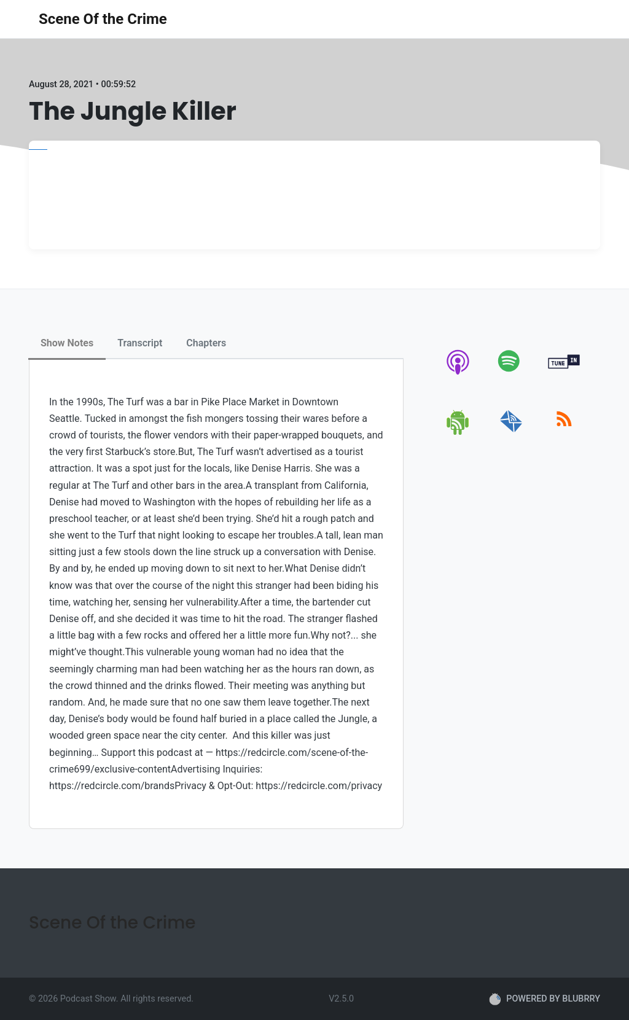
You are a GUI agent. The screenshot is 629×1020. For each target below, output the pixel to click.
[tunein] (564, 374)
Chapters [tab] (206, 343)
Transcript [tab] (139, 343)
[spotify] (511, 374)
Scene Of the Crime (103, 19)
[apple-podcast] (458, 374)
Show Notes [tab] (67, 343)
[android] (458, 432)
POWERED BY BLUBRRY (544, 999)
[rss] (564, 432)
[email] (511, 432)
